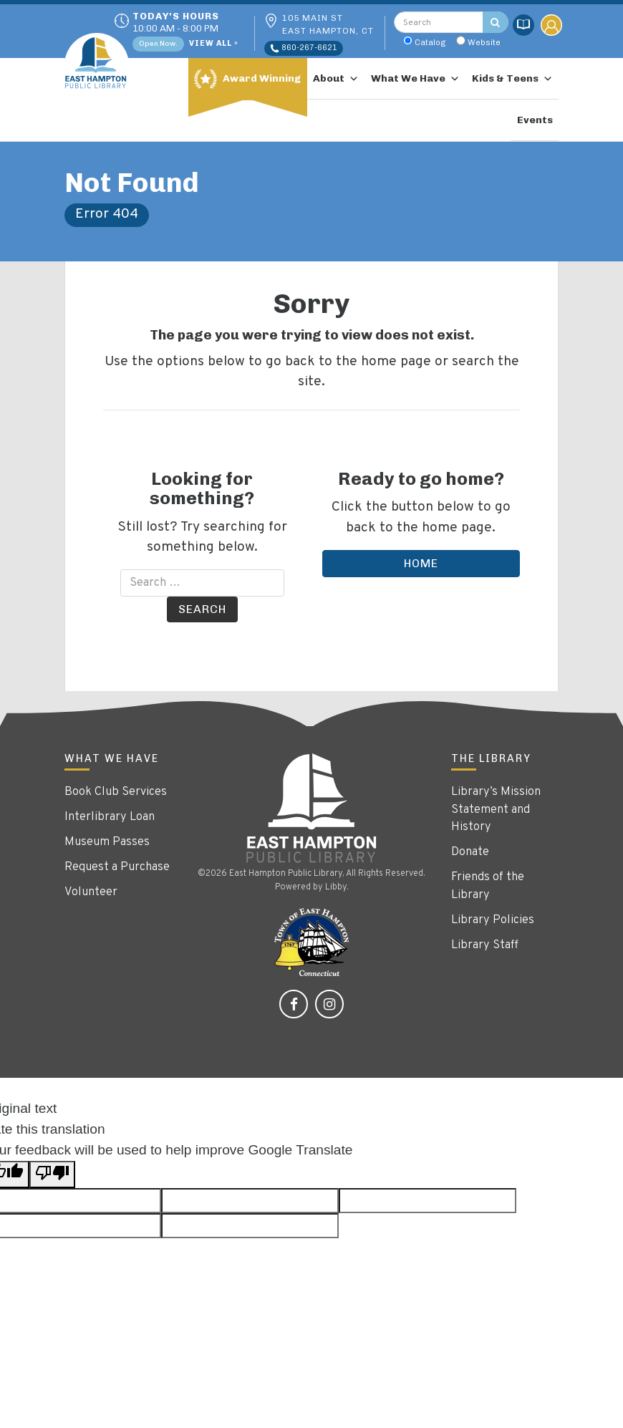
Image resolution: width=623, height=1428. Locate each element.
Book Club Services (115, 792)
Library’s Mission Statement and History (496, 809)
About (336, 79)
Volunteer (90, 892)
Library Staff (484, 945)
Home (421, 563)
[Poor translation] (52, 1175)
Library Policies (492, 920)
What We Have (415, 79)
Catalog (430, 42)
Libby (336, 887)
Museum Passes (107, 842)
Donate (470, 852)
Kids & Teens (512, 79)
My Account (551, 25)
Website (484, 42)
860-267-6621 (303, 48)
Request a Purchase (117, 867)
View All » (213, 44)
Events (535, 120)
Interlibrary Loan (109, 817)
